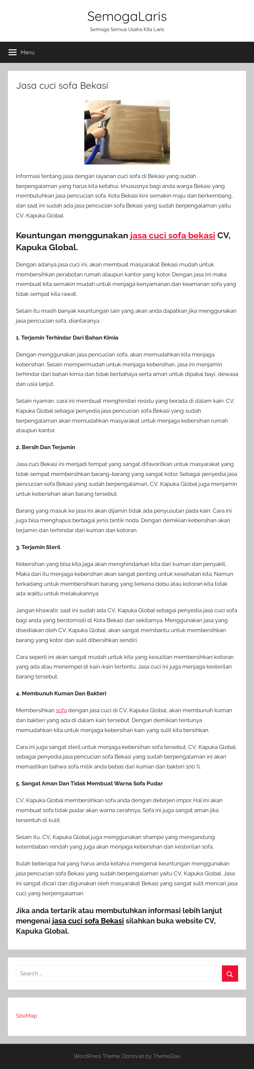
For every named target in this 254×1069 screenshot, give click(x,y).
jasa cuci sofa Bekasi (88, 920)
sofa (61, 710)
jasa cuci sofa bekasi (172, 235)
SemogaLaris (127, 16)
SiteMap (26, 1015)
